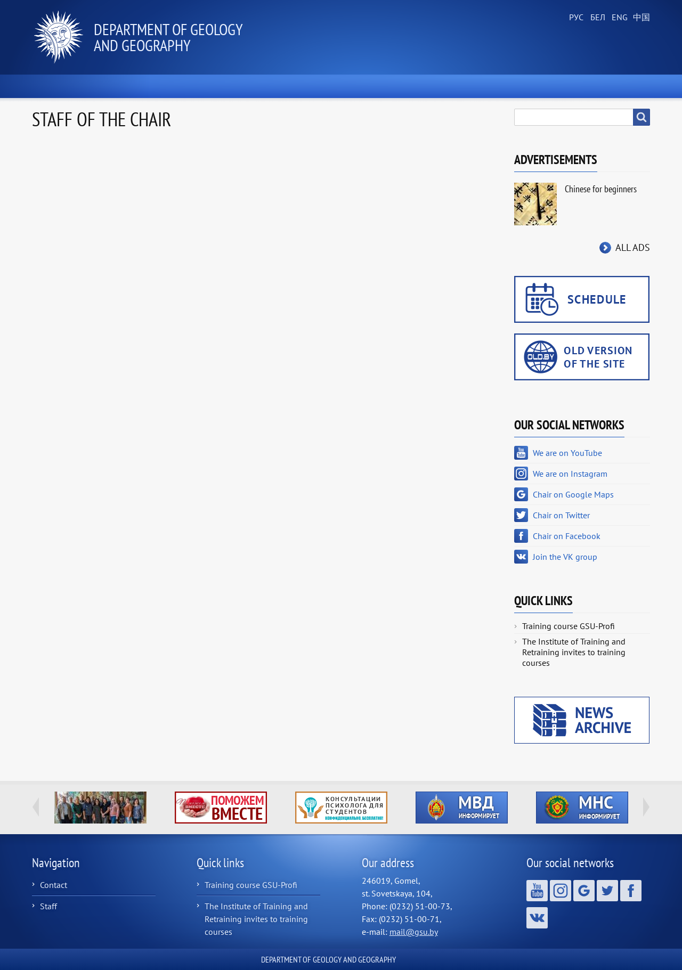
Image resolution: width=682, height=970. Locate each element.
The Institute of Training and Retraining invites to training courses (574, 652)
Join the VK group (565, 556)
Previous (35, 807)
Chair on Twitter (561, 515)
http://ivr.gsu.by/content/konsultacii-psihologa (341, 808)
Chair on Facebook (566, 536)
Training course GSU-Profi (568, 626)
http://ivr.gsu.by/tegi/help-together (221, 808)
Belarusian (596, 17)
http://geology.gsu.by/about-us (100, 808)
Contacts (616, 86)
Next (646, 807)
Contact (53, 884)
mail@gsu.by (413, 931)
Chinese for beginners (601, 189)
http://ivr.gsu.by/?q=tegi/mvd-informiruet (462, 808)
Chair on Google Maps (573, 494)
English (618, 17)
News (120, 86)
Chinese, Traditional (639, 17)
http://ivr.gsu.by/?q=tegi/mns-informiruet (582, 808)
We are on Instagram (570, 473)
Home (58, 86)
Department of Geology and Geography (168, 37)
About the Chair (202, 86)
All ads (632, 247)
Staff (48, 906)
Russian (575, 17)
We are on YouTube (567, 452)
